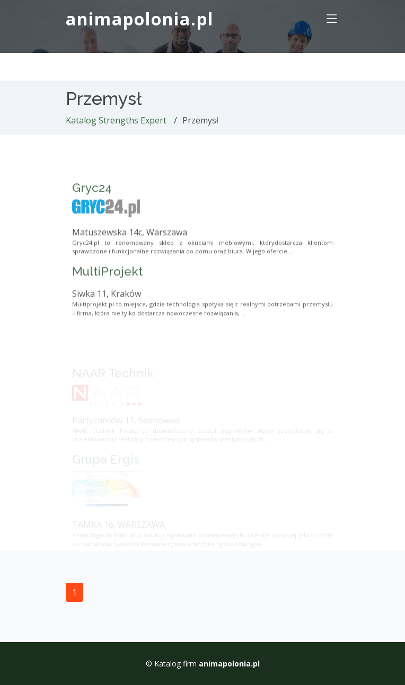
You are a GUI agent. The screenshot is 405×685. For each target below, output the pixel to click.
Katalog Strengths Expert (116, 120)
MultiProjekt (107, 289)
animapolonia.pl (140, 18)
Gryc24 (92, 205)
